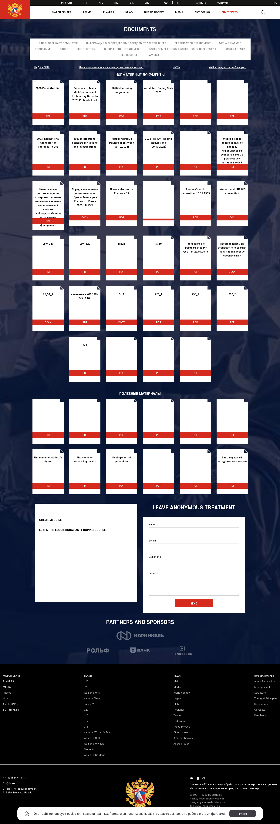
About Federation (264, 681)
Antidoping (202, 12)
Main (176, 681)
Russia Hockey (154, 12)
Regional (179, 709)
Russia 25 (89, 704)
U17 (86, 721)
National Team (92, 698)
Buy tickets (229, 12)
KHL (101, 2)
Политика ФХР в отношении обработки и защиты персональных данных (233, 784)
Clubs (177, 704)
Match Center (61, 12)
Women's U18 (92, 738)
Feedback (260, 715)
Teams (87, 12)
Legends (179, 698)
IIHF (85, 2)
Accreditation (182, 743)
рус (275, 2)
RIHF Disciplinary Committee (58, 43)
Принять (243, 813)
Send (193, 603)
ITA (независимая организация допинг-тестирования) (111, 67)
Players (108, 12)
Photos (7, 692)
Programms (43, 49)
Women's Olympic (94, 743)
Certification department (192, 43)
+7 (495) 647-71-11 (14, 777)
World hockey (182, 692)
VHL (116, 2)
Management (262, 687)
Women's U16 (92, 692)
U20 (86, 681)
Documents (261, 704)
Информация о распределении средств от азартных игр (126, 43)
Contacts (222, 2)
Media (179, 12)
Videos (7, 698)
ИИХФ (176, 67)
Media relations (230, 43)
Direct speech (182, 732)
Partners (200, 2)
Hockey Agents (234, 49)
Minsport (66, 2)
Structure (260, 692)
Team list (152, 55)
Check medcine (50, 520)
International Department (122, 49)
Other (64, 49)
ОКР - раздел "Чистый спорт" (227, 67)
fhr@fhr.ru (9, 783)
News (129, 12)
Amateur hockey (183, 738)
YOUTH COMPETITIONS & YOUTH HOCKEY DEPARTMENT (182, 49)
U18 (86, 715)
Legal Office (129, 55)
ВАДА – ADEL (42, 67)
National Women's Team (98, 732)
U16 (86, 726)
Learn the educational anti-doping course (72, 530)
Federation (180, 721)
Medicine (179, 687)
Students (89, 749)
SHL (131, 2)
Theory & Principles (265, 698)
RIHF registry (85, 49)
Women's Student (94, 755)
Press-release (182, 726)
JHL (147, 2)
